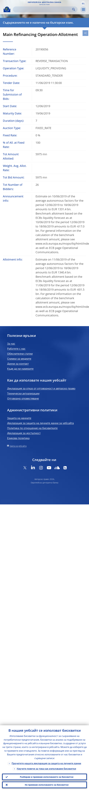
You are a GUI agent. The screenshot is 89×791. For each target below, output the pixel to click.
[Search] (43, 9)
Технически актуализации (23, 393)
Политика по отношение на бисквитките (32, 428)
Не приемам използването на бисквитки (47, 784)
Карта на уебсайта (18, 446)
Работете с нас (16, 348)
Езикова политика (18, 438)
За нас (11, 343)
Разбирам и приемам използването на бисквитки (46, 776)
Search (73, 9)
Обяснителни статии (20, 353)
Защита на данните (19, 418)
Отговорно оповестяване (23, 398)
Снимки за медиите (19, 358)
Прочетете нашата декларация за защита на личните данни (46, 762)
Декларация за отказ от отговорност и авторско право (41, 388)
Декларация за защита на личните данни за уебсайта (40, 423)
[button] (83, 3)
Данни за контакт (18, 363)
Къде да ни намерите (20, 368)
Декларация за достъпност (24, 433)
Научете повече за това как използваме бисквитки (46, 768)
